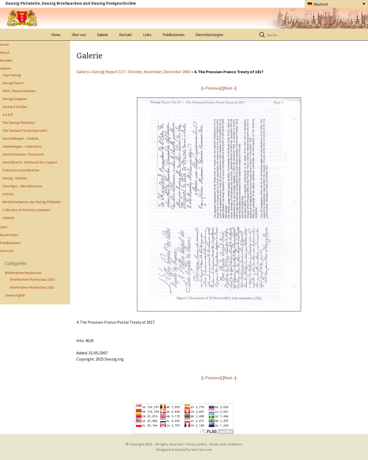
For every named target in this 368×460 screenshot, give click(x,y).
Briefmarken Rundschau (23, 272)
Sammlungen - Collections (22, 146)
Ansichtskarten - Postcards (23, 154)
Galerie (102, 34)
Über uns (79, 34)
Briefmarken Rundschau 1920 (32, 279)
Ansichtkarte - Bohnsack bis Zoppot (30, 162)
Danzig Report (13, 83)
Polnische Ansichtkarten (21, 170)
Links (147, 34)
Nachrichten (9, 235)
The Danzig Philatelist (19, 122)
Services (7, 250)
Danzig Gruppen (15, 98)
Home (56, 34)
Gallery (82, 71)
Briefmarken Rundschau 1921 (32, 287)
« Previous (211, 88)
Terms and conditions (226, 444)
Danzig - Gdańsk (15, 178)
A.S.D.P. (8, 114)
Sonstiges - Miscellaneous (22, 186)
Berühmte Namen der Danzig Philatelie (32, 202)
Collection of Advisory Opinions (27, 209)
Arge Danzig (12, 75)
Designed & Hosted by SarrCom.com (184, 449)
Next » (229, 88)
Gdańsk (8, 217)
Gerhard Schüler (15, 106)
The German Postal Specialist (25, 130)
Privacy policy (196, 444)
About (4, 52)
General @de (15, 295)
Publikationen (174, 34)
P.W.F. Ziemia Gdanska (19, 91)
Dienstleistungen (209, 34)
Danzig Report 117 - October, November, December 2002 (141, 71)
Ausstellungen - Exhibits (21, 138)
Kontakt (125, 34)
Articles (8, 194)
